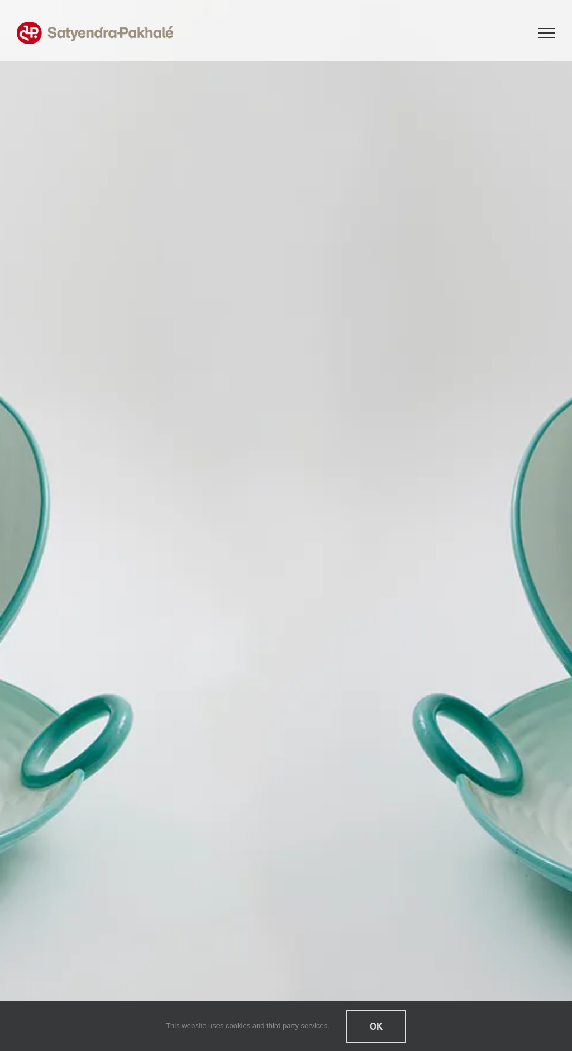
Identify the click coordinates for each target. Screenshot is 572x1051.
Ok (376, 1026)
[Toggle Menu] (547, 33)
